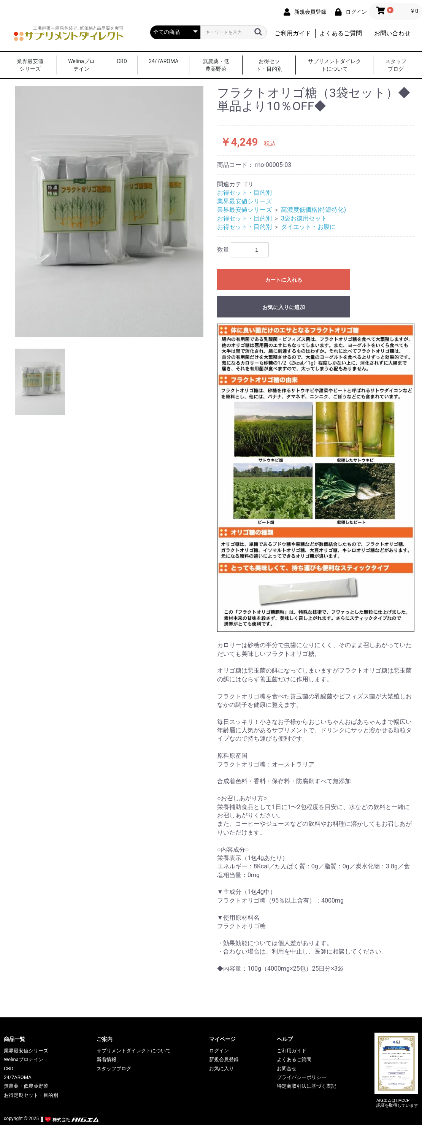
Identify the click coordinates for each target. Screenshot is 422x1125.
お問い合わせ (392, 33)
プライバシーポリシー (301, 1077)
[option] (109, 211)
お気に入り (221, 1068)
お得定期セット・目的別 (31, 1095)
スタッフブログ (395, 65)
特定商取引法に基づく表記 (306, 1086)
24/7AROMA (163, 61)
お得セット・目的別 (269, 65)
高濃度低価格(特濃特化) (313, 209)
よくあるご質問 (340, 33)
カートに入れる (283, 280)
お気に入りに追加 (283, 307)
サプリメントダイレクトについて (334, 65)
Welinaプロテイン (81, 65)
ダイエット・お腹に (308, 226)
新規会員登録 (224, 1059)
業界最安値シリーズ (30, 65)
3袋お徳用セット (304, 218)
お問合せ (287, 1068)
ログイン (219, 1051)
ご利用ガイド (292, 33)
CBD (122, 61)
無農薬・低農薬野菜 (216, 65)
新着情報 (106, 1059)
